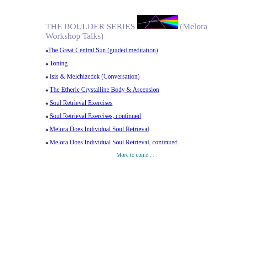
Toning (59, 63)
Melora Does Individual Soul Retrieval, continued (114, 142)
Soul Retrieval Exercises (81, 102)
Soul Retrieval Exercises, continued (95, 115)
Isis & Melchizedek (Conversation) (95, 76)
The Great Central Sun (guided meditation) (103, 50)
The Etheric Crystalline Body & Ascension (104, 89)
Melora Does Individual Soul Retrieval (99, 129)
